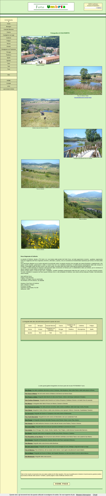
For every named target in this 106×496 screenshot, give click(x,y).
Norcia (8, 43)
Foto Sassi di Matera (31, 393)
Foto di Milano (29, 453)
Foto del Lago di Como (31, 446)
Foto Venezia (29, 423)
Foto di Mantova (30, 450)
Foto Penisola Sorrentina (32, 407)
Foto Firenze (28, 420)
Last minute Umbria (8, 89)
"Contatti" (42, 475)
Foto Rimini (28, 433)
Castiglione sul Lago (8, 35)
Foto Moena (28, 403)
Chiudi (95, 495)
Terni (8, 63)
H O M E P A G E (61, 484)
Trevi (8, 69)
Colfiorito (8, 38)
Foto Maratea (29, 443)
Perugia (9, 52)
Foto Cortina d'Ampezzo (32, 400)
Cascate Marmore (8, 29)
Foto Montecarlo (30, 456)
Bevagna (8, 26)
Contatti (9, 83)
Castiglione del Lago (71, 325)
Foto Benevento (29, 413)
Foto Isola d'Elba (30, 426)
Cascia (9, 32)
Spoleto (9, 60)
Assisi (8, 23)
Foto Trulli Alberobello (31, 417)
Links (8, 86)
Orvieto (9, 46)
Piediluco (8, 55)
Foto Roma (28, 390)
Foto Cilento (28, 410)
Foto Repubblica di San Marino (34, 436)
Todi (9, 66)
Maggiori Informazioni (83, 495)
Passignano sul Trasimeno (8, 49)
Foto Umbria (28, 430)
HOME (9, 80)
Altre (8, 75)
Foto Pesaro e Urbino (31, 397)
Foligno (9, 40)
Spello (8, 57)
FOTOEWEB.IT (77, 385)
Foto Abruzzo (29, 440)
